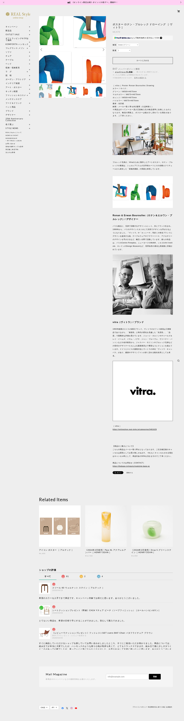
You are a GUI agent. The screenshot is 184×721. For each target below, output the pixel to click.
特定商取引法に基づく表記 (156, 707)
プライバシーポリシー (140, 707)
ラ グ (9, 71)
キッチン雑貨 (18, 91)
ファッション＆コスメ (16, 95)
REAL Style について (14, 132)
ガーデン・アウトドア (16, 79)
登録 (155, 677)
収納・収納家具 (18, 68)
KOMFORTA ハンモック (17, 44)
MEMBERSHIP (11, 138)
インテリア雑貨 (18, 83)
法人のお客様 (10, 152)
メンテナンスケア (14, 99)
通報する (129, 472)
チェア (10, 56)
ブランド (10, 111)
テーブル (10, 60)
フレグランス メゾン (15, 48)
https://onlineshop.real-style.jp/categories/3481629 (135, 429)
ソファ (14, 52)
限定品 (9, 30)
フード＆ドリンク (14, 103)
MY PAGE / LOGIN (14, 140)
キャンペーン (12, 27)
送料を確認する (140, 78)
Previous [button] (42, 49)
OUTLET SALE (13, 34)
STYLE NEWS (12, 128)
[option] (72, 49)
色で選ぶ (10, 124)
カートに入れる (142, 60)
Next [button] (103, 49)
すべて (47, 576)
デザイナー (11, 115)
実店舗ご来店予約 (12, 149)
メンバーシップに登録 (124, 72)
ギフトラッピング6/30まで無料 (17, 39)
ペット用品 (11, 107)
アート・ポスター (18, 87)
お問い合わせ (10, 143)
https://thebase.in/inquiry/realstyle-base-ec (131, 466)
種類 (114, 45)
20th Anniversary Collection (14, 119)
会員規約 (169, 707)
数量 (114, 50)
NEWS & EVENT (12, 135)
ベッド (9, 64)
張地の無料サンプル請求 (14, 146)
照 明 (9, 75)
